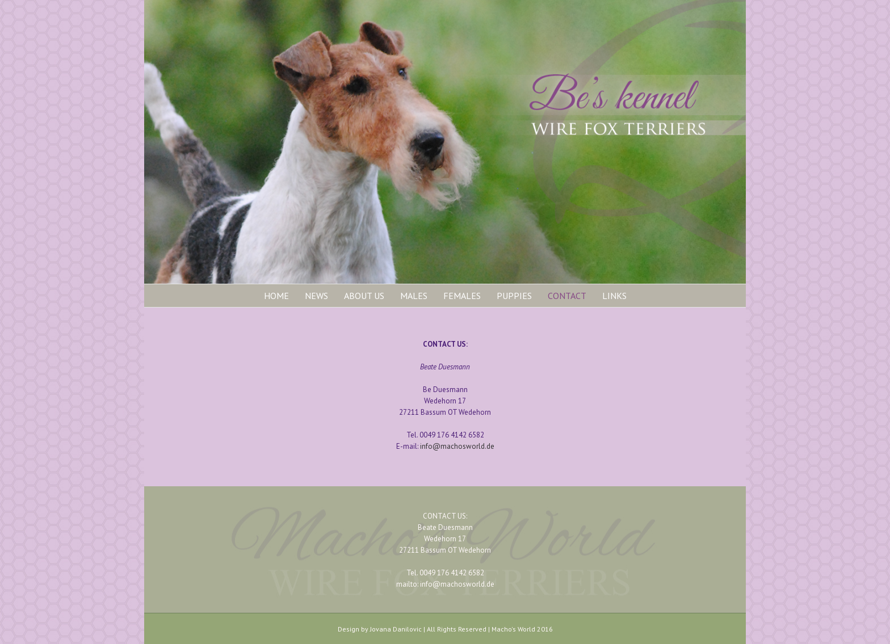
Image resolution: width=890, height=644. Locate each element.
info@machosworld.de (457, 446)
